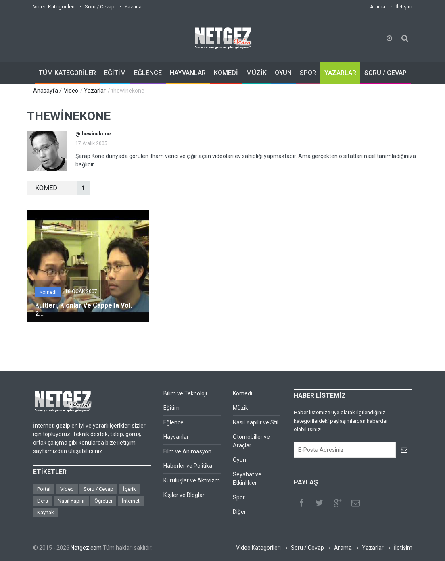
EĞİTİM (115, 73)
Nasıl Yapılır (71, 501)
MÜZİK (256, 73)
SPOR (308, 73)
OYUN (283, 73)
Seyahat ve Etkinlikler (247, 478)
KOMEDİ (226, 73)
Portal (43, 489)
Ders (42, 501)
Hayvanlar (176, 437)
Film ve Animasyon (187, 451)
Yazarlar (134, 7)
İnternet (131, 501)
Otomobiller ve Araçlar (251, 441)
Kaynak (45, 512)
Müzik (240, 408)
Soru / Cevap (100, 7)
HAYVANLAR (188, 73)
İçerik (129, 489)
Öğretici (103, 501)
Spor (239, 497)
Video (71, 90)
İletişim (403, 7)
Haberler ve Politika (187, 466)
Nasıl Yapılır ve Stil (255, 422)
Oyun (239, 460)
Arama (377, 7)
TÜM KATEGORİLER (67, 73)
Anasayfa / (48, 90)
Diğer (239, 512)
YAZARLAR (340, 73)
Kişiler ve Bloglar (184, 495)
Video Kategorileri (54, 7)
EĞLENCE (148, 73)
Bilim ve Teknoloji (185, 393)
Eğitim (171, 408)
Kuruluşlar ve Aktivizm (191, 480)
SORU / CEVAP (385, 73)
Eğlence (173, 422)
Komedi (48, 292)
